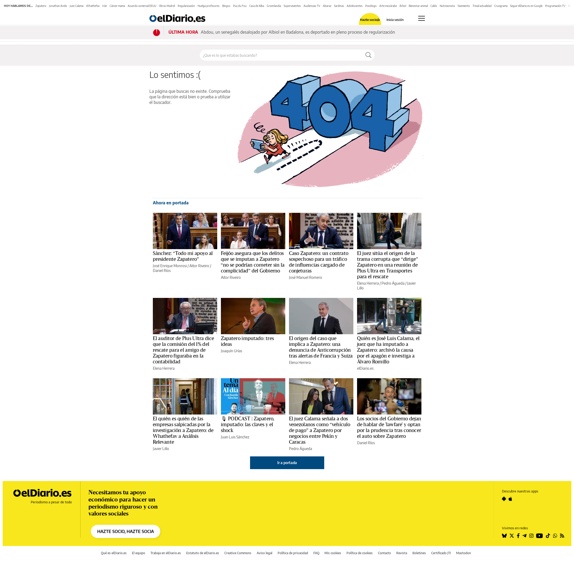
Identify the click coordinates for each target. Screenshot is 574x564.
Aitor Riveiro (199, 265)
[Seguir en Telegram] (524, 535)
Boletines (419, 553)
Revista (401, 553)
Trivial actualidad (482, 5)
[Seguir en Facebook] (518, 535)
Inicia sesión (395, 19)
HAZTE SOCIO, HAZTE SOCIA (125, 531)
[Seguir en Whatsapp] (555, 535)
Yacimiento (463, 5)
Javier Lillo (161, 448)
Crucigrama (501, 5)
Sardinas (339, 5)
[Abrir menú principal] (421, 18)
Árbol (402, 5)
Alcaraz (327, 5)
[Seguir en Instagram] (531, 535)
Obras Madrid (167, 5)
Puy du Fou (240, 5)
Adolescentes (355, 5)
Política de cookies (359, 553)
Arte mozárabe (388, 5)
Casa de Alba (256, 5)
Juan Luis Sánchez (235, 437)
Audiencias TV (312, 5)
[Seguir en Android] (504, 498)
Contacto (384, 553)
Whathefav (93, 5)
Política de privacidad (293, 553)
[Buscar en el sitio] (281, 55)
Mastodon (463, 553)
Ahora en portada (171, 202)
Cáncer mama (117, 5)
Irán (104, 5)
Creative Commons (237, 553)
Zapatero (40, 5)
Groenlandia (274, 5)
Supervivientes (292, 5)
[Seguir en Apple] (510, 498)
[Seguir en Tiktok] (548, 535)
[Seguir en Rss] (562, 535)
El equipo (138, 553)
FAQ (316, 553)
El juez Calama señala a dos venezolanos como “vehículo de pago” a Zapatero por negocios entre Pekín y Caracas (319, 430)
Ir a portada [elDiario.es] (287, 462)
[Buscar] (368, 55)
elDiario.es (365, 368)
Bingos (226, 5)
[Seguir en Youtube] (539, 535)
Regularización (186, 5)
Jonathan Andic (58, 5)
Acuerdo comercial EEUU (142, 5)
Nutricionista (447, 5)
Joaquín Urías (231, 351)
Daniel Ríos (162, 270)
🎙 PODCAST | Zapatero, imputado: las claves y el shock (248, 424)
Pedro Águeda (392, 283)
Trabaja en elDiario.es (165, 553)
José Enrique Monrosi (170, 265)
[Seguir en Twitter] (511, 535)
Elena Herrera (368, 283)
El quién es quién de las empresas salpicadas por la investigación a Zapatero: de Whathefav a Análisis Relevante (183, 430)
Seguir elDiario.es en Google (526, 5)
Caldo (433, 5)
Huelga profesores (209, 5)
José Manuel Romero (305, 277)
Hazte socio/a (370, 19)
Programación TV (555, 5)
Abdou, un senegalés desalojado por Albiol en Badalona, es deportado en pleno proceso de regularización (298, 32)
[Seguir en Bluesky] (504, 535)
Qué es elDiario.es (114, 553)
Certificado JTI (441, 553)
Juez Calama (76, 5)
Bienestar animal (418, 5)
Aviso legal (264, 553)
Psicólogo (371, 5)
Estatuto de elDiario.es (202, 553)
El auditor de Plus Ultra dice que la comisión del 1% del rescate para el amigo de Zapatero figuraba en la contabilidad (183, 350)
